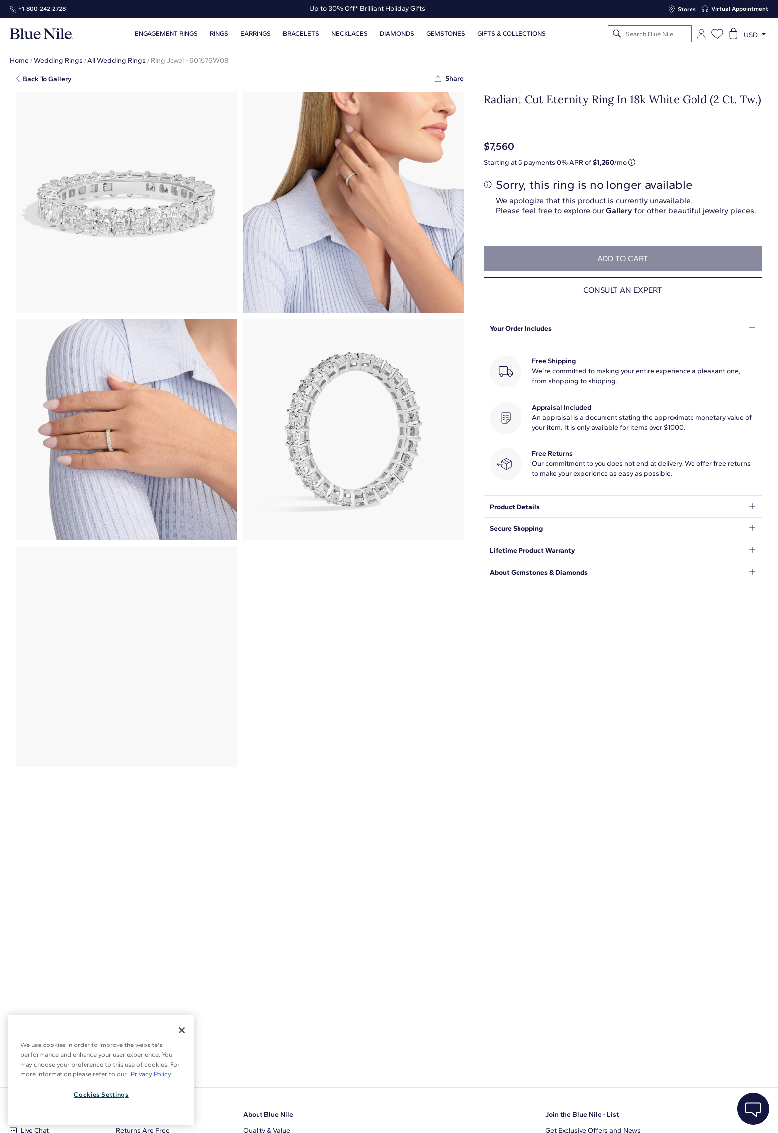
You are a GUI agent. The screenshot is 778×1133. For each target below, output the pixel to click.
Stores (687, 9)
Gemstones (445, 33)
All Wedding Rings (116, 60)
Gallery (619, 210)
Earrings (255, 33)
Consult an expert (622, 290)
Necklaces (349, 33)
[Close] (182, 1030)
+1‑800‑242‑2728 (42, 8)
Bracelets (301, 33)
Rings (219, 33)
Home (19, 60)
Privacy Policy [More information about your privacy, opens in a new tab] (151, 1074)
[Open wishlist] (717, 34)
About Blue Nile (268, 1114)
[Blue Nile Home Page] (41, 34)
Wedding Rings (58, 60)
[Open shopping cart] (733, 34)
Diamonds (397, 33)
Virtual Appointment (739, 8)
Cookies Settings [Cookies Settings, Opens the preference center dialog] (101, 1094)
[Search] (617, 34)
